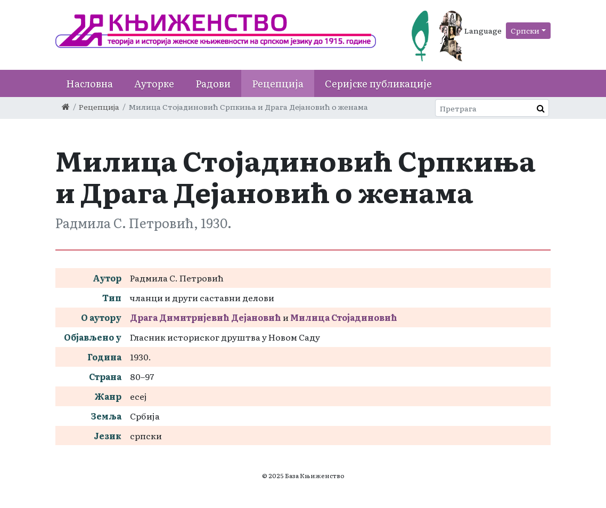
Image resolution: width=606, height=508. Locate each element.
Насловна (89, 83)
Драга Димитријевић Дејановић (205, 317)
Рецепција (278, 83)
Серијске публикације (378, 83)
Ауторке (154, 83)
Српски (525, 30)
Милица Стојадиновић (343, 317)
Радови (213, 83)
